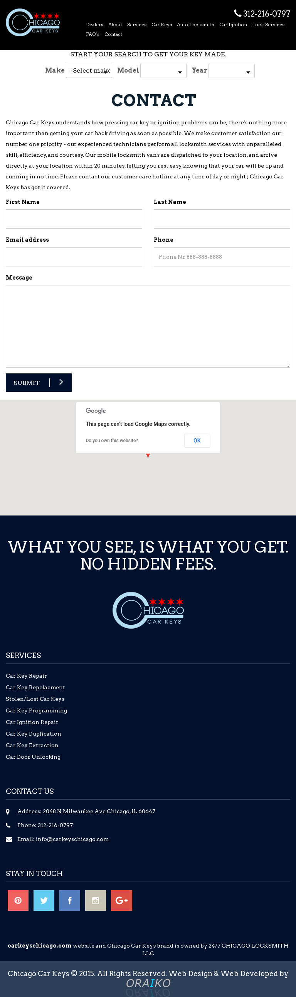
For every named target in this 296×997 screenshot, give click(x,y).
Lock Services (268, 24)
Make (55, 70)
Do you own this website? (112, 440)
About (115, 24)
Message (19, 278)
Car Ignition (233, 24)
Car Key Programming (36, 710)
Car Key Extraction (32, 745)
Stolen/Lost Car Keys (35, 699)
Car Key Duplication (33, 734)
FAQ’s (92, 34)
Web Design (190, 974)
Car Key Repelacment (35, 687)
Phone (163, 240)
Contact (113, 34)
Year (199, 70)
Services (136, 24)
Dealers (94, 24)
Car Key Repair (26, 676)
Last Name (170, 202)
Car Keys (161, 24)
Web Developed (249, 974)
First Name (23, 202)
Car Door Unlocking (33, 757)
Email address (27, 240)
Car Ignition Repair (32, 722)
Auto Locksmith (195, 24)
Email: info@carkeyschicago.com (63, 839)
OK (197, 440)
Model (128, 70)
